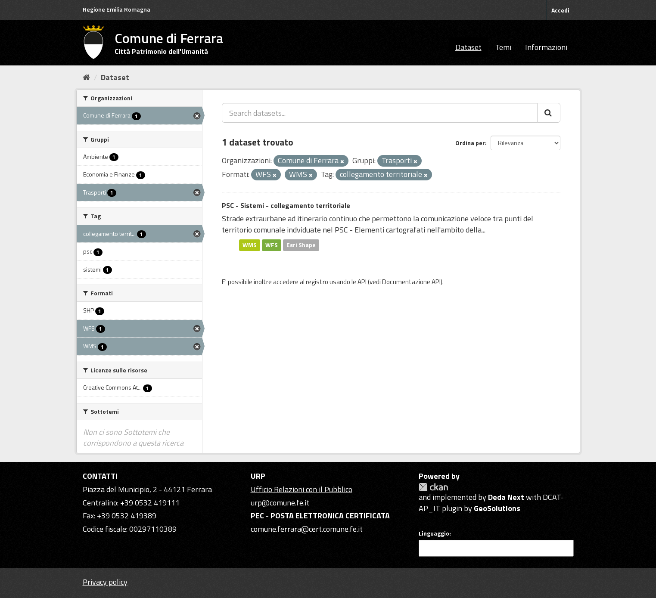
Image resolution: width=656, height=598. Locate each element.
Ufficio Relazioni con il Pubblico (301, 489)
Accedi (560, 10)
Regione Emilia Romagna (116, 9)
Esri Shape (301, 245)
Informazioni (546, 47)
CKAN (433, 487)
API (362, 282)
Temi (503, 47)
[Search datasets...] (380, 113)
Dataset (468, 47)
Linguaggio (434, 533)
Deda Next (506, 497)
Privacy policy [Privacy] (105, 582)
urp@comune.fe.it (280, 502)
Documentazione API (411, 282)
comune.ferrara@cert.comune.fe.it (307, 529)
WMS (250, 245)
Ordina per (470, 142)
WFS (271, 245)
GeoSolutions (497, 508)
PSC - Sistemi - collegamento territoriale (286, 205)
